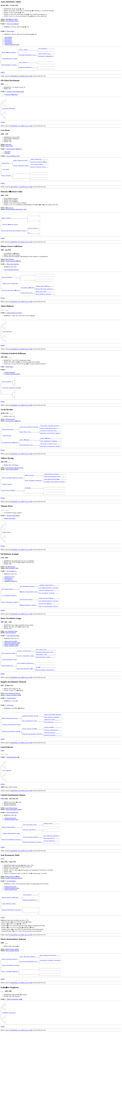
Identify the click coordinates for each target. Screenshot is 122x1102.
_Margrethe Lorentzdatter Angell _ (50, 462)
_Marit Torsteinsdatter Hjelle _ (49, 648)
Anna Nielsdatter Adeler (10, 60)
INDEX (3, 76)
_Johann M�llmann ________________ (51, 468)
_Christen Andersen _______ (51, 897)
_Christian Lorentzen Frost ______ (50, 459)
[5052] (2, 916)
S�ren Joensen (9, 220)
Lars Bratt (6, 179)
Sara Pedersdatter (11, 938)
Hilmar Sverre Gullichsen (11, 301)
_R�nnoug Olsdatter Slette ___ (29, 647)
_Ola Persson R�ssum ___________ (49, 645)
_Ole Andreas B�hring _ (28, 306)
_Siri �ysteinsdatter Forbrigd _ (49, 627)
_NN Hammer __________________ (33, 521)
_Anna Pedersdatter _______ (51, 894)
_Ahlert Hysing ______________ (33, 507)
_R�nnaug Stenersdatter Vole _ (29, 632)
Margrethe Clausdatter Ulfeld (12, 685)
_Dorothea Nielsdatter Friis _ (28, 56)
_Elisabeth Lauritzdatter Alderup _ (55, 514)
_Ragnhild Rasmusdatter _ (30, 958)
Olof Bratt (7, 161)
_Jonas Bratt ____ (6, 172)
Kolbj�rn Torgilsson (9, 1080)
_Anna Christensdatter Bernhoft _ (11, 896)
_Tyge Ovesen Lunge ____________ (45, 698)
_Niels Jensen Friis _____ (46, 54)
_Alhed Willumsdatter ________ (28, 71)
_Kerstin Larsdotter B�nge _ (39, 170)
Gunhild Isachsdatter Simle (12, 945)
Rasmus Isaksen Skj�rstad (12, 934)
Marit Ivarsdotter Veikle (12, 607)
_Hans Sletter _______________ (28, 65)
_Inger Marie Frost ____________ (29, 461)
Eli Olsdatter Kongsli (10, 636)
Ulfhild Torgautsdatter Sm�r (14, 1065)
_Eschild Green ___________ (51, 877)
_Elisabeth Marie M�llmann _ (10, 473)
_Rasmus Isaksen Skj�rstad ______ (12, 955)
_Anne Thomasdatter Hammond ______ (50, 471)
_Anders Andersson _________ (39, 167)
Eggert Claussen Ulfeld (11, 683)
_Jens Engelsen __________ (46, 48)
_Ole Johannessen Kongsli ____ (28, 626)
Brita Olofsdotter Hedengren (14, 157)
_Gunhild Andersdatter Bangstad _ (11, 970)
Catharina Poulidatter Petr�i (13, 741)
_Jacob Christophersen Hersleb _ (29, 455)
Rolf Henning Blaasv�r (13, 806)
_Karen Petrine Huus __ (28, 312)
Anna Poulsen (8, 37)
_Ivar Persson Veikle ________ (28, 641)
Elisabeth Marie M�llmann (13, 448)
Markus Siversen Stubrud (12, 1010)
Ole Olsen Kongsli (10, 606)
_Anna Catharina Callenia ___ (53, 763)
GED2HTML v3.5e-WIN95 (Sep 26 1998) (21, 80)
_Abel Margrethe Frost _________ (29, 476)
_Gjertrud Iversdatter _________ (32, 884)
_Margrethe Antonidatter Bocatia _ (32, 782)
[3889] (2, 799)
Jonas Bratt (8, 152)
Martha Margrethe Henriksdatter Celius (16, 221)
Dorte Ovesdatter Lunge (10, 703)
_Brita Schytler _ (6, 187)
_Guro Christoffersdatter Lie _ (29, 1024)
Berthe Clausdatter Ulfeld (11, 687)
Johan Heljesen (7, 353)
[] (2, 840)
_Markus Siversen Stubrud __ (10, 1021)
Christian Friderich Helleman (12, 397)
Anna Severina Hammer (12, 500)
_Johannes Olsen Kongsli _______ (49, 624)
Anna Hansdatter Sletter (12, 21)
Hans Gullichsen (9, 275)
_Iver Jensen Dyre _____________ (45, 692)
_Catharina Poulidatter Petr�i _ (11, 779)
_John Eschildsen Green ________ (32, 878)
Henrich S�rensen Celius (11, 238)
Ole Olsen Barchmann (9, 114)
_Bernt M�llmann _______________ (29, 470)
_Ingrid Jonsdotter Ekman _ (21, 175)
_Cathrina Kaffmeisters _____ (53, 778)
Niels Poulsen (8, 38)
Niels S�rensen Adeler (11, 19)
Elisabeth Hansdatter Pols (11, 872)
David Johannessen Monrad (12, 739)
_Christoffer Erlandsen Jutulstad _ (50, 1023)
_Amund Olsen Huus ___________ (44, 310)
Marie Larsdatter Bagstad (12, 1012)
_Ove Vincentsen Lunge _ (8, 696)
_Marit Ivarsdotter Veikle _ (10, 644)
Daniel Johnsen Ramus (11, 861)
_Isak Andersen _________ (30, 952)
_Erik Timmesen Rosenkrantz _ (26, 708)
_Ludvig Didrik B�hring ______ (45, 304)
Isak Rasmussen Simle (9, 963)
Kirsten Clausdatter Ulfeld (12, 686)
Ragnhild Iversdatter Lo (11, 620)
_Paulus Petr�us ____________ (53, 775)
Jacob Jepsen (10, 751)
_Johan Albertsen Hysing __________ (55, 505)
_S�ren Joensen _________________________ (14, 231)
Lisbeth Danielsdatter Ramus (12, 888)
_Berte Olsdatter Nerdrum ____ (44, 313)
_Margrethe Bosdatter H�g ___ (26, 714)
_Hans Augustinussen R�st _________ (55, 511)
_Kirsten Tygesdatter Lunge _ (26, 699)
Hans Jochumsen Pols (12, 865)
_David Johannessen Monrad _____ (11, 765)
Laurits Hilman (9, 390)
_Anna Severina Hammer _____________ (12, 524)
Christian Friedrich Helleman (12, 413)
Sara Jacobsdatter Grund (13, 164)
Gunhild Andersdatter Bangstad (14, 935)
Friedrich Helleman (10, 396)
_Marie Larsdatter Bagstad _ (10, 1036)
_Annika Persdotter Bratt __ (39, 176)
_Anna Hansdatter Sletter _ (9, 68)
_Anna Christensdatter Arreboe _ (32, 899)
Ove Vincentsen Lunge (11, 673)
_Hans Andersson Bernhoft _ (51, 891)
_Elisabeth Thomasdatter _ (46, 57)
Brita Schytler (9, 154)
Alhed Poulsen (8, 43)
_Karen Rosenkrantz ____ (8, 711)
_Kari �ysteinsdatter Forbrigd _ (49, 642)
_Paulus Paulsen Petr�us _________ (33, 776)
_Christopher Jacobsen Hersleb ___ (50, 453)
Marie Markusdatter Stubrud (11, 1029)
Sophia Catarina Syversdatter (14, 332)
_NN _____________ (33, 248)
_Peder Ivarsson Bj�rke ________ (49, 639)
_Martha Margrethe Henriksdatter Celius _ (14, 245)
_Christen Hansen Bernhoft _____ (32, 893)
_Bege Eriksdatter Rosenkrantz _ (45, 715)
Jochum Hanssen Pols (10, 871)
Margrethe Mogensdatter (13, 550)
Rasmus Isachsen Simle (11, 947)
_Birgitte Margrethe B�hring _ (11, 309)
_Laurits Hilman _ (6, 406)
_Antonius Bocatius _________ (53, 781)
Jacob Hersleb (7, 465)
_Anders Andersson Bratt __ (21, 169)
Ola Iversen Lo (9, 617)
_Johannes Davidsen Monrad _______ (32, 762)
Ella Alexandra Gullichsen (12, 285)
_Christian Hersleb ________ (10, 458)
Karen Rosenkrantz (11, 674)
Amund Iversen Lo (10, 616)
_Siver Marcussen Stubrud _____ (29, 1018)
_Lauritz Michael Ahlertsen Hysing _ (12, 510)
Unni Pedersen (7, 821)
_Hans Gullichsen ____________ (10, 294)
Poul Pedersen (8, 41)
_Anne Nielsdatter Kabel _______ (45, 701)
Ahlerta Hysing (7, 517)
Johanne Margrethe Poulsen (12, 44)
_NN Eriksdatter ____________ (53, 769)
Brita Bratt (7, 160)
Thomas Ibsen (7, 569)
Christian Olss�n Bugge (11, 98)
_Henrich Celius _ (33, 242)
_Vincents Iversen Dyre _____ (26, 693)
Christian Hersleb (10, 447)
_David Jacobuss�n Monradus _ (53, 760)
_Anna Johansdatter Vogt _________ (32, 768)
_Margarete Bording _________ (53, 784)
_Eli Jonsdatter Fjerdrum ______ (49, 633)
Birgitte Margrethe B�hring (13, 277)
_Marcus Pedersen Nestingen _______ (50, 1017)
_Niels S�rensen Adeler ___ (10, 53)
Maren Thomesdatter (10, 553)
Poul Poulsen (8, 40)
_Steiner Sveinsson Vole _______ (49, 630)
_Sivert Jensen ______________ (28, 50)
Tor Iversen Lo (8, 619)
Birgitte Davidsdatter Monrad (12, 772)
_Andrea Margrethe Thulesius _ (44, 307)
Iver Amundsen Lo (11, 610)
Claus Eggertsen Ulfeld (13, 677)
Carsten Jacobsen (11, 744)
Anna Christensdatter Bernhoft (14, 862)
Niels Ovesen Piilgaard (13, 24)
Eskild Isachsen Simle (10, 944)
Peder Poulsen (10, 31)
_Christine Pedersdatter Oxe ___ (45, 695)
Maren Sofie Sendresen (13, 280)
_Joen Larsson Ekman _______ (39, 173)
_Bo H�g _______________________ (45, 712)
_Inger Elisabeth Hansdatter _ (33, 513)
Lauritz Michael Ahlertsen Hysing (14, 499)
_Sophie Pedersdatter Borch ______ (50, 456)
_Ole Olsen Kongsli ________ (10, 629)
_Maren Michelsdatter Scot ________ (55, 508)
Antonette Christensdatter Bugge (15, 95)
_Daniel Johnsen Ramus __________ (11, 881)
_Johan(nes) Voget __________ (53, 766)
